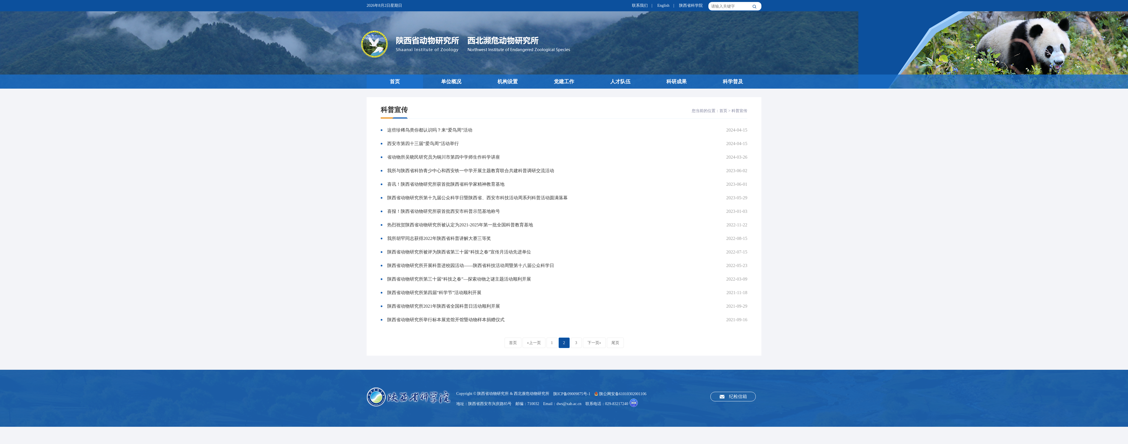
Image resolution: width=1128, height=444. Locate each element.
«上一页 (534, 343)
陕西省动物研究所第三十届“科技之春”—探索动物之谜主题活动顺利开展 (459, 279)
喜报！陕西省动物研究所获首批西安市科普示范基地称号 (443, 211)
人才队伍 (620, 81)
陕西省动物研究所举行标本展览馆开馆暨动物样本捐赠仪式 (445, 319)
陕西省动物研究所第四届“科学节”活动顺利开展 (434, 292)
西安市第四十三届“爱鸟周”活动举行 (423, 143)
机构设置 (507, 81)
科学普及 (733, 81)
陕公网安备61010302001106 (620, 394)
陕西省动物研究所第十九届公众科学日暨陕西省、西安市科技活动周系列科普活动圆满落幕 (477, 197)
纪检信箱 (738, 396)
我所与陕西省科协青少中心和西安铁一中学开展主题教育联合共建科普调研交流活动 (470, 170)
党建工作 (564, 81)
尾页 (615, 343)
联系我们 (640, 5)
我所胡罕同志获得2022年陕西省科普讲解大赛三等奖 (439, 238)
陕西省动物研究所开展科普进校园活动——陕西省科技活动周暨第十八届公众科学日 (470, 265)
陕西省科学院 (691, 5)
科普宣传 (739, 111)
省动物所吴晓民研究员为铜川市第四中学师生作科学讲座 (443, 157)
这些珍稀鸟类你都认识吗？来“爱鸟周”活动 (429, 130)
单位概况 (451, 81)
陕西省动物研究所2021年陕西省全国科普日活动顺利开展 (443, 306)
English (663, 5)
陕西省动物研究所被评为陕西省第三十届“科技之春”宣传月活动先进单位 (459, 252)
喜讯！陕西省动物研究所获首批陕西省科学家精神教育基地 (445, 184)
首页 (395, 81)
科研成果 (676, 81)
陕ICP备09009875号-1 (571, 394)
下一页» (594, 343)
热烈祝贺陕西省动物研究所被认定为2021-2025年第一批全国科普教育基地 (460, 224)
